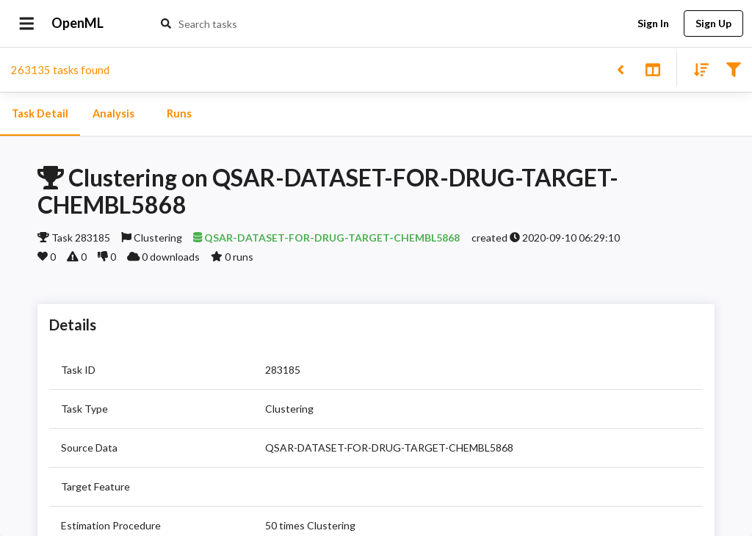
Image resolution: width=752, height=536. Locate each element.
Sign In (652, 23)
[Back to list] (620, 68)
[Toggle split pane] (652, 68)
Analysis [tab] (113, 113)
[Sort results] (696, 68)
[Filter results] (733, 68)
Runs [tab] (179, 113)
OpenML (78, 23)
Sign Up (713, 24)
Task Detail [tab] (40, 113)
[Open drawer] (27, 23)
